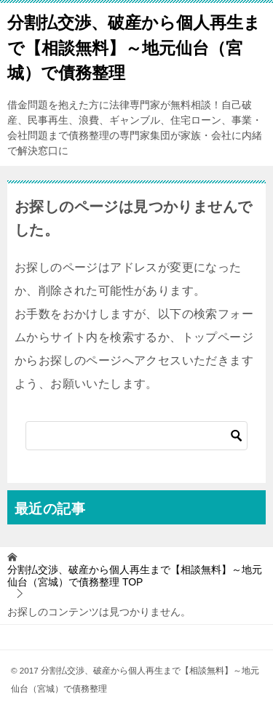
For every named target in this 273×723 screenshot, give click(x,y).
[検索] (136, 435)
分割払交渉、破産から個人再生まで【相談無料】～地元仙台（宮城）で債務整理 (134, 46)
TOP (134, 576)
